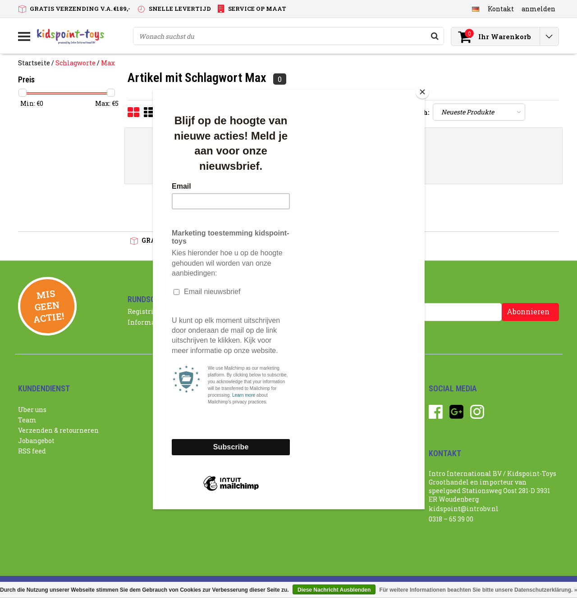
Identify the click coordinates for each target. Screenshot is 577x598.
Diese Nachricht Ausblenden (334, 590)
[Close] (422, 92)
